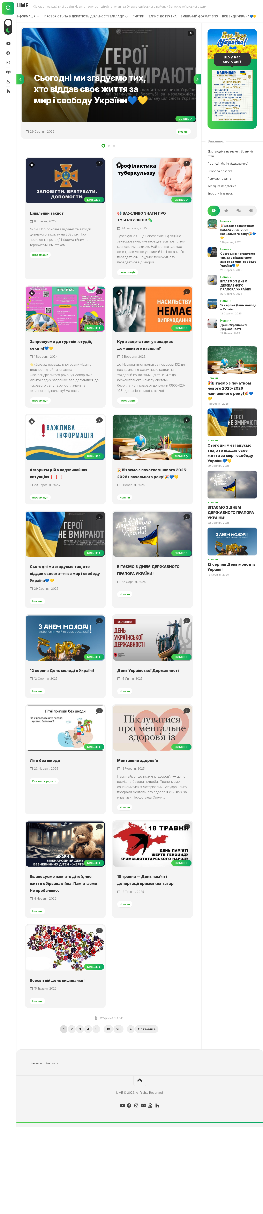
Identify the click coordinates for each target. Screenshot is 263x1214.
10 (108, 1116)
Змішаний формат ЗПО (207, 18)
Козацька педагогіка (222, 195)
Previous (20, 90)
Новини (181, 142)
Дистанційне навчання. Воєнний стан (230, 163)
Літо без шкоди (50, 821)
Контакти (51, 1150)
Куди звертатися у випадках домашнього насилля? (147, 370)
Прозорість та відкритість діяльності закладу (92, 18)
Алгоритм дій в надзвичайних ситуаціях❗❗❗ (53, 508)
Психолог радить (47, 842)
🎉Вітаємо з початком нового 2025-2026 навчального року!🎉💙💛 (151, 508)
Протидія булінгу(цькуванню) (228, 173)
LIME (32, 6)
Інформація (34, 18)
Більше (184, 129)
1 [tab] (103, 158)
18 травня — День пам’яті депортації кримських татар (151, 952)
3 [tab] (114, 159)
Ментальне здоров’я (145, 821)
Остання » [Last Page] (147, 1116)
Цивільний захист (53, 227)
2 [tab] (109, 159)
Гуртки (147, 18)
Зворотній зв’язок (220, 203)
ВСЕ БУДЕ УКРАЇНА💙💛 (42, 25)
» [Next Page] (131, 1116)
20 (118, 1116)
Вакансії (36, 1150)
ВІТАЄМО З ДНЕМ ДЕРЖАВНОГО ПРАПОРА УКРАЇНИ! (150, 615)
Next (197, 90)
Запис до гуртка (171, 18)
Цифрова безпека (220, 180)
